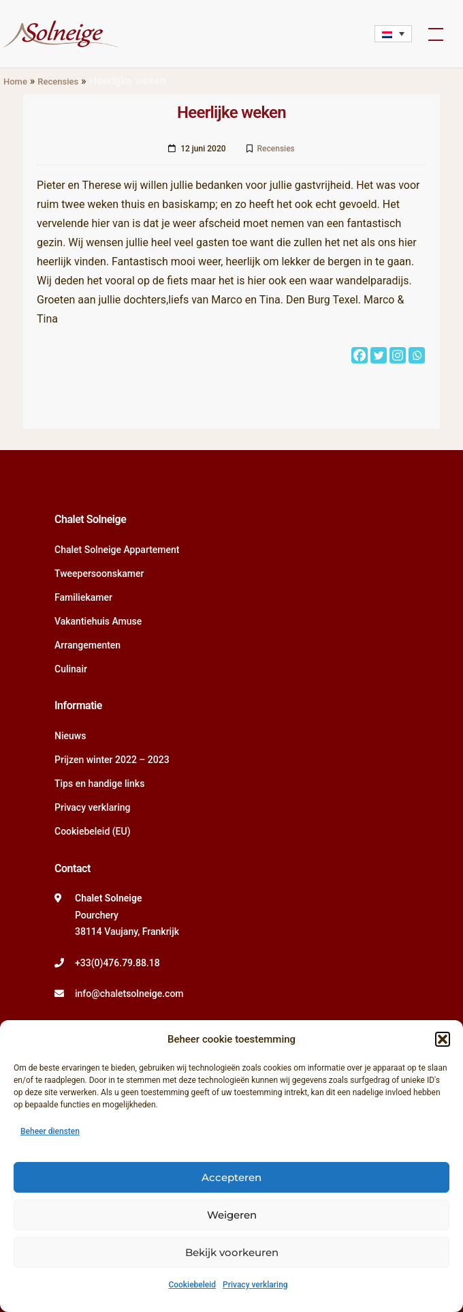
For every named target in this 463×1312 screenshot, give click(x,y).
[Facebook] (359, 355)
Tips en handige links (99, 783)
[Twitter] (378, 355)
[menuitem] (393, 33)
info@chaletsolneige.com (129, 993)
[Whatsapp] (417, 355)
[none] (393, 33)
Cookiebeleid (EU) (92, 831)
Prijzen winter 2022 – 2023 (112, 759)
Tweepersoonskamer (99, 573)
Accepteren (231, 1177)
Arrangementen (87, 645)
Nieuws (70, 735)
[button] (442, 1039)
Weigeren (232, 1214)
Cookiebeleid (192, 1284)
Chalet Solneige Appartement (117, 549)
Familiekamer (83, 597)
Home (15, 81)
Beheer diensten (50, 1131)
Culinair (70, 669)
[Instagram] (397, 355)
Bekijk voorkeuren (231, 1252)
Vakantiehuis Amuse (98, 621)
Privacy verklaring (255, 1284)
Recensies (57, 81)
